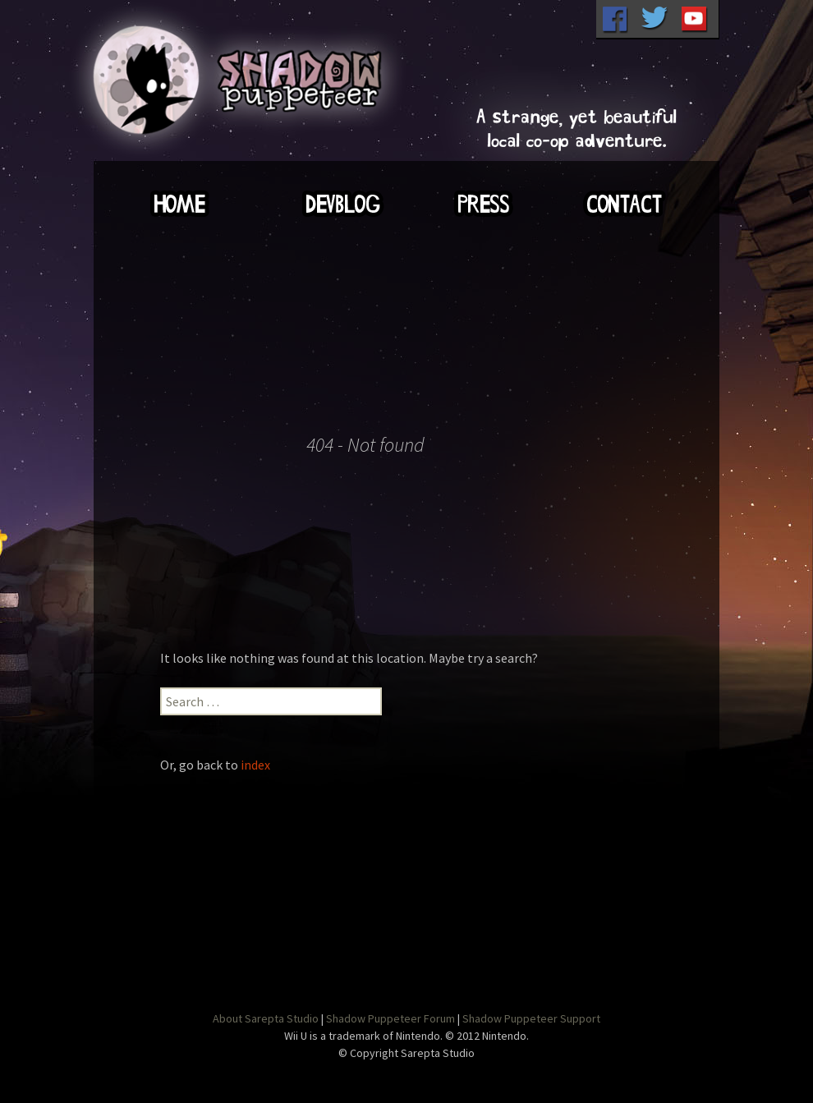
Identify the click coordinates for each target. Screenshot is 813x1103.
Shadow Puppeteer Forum (390, 1018)
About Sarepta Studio (266, 1018)
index (255, 764)
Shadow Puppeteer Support (531, 1018)
